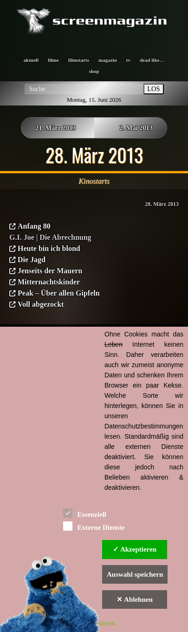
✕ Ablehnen (135, 599)
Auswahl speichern (135, 574)
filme (53, 60)
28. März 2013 (162, 204)
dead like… (152, 60)
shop (94, 71)
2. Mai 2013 (136, 128)
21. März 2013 (55, 128)
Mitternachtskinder (49, 282)
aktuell (31, 60)
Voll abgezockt (41, 304)
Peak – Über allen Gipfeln (59, 293)
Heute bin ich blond (49, 248)
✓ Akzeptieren (134, 549)
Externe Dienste (93, 525)
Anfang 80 (34, 226)
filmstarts (78, 60)
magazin (107, 60)
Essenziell (84, 512)
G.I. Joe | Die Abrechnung (50, 237)
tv (128, 60)
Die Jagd (31, 259)
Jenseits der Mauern (50, 271)
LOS (153, 88)
